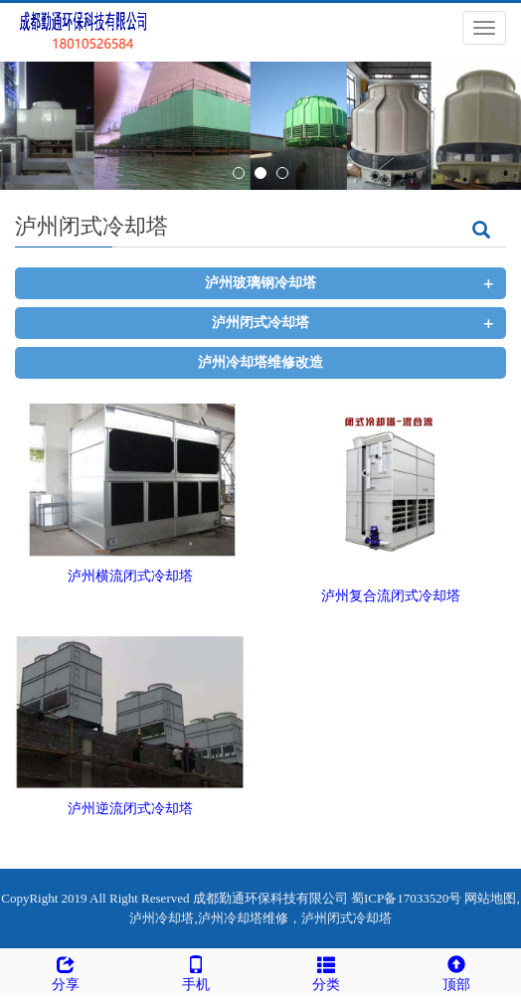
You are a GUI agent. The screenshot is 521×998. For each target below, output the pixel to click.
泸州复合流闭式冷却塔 (390, 595)
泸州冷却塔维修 (243, 918)
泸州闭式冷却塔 (260, 322)
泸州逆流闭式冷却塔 (130, 808)
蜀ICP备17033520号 (406, 898)
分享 (65, 970)
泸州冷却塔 (161, 918)
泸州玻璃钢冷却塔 (260, 282)
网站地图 (490, 898)
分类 (325, 970)
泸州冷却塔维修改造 (260, 362)
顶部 (456, 970)
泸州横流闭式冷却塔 (130, 576)
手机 (195, 970)
